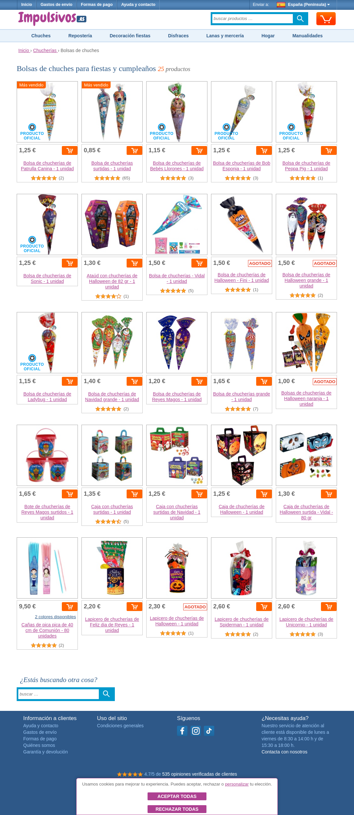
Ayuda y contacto (138, 4)
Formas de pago (97, 4)
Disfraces (178, 35)
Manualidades (307, 35)
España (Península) (303, 4)
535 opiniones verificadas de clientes (199, 774)
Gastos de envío (56, 4)
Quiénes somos (39, 745)
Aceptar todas (176, 796)
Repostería (80, 35)
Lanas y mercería (225, 35)
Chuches (41, 35)
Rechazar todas (176, 809)
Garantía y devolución (45, 751)
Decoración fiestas (130, 35)
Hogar (267, 35)
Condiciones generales (120, 725)
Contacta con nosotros (284, 751)
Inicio (26, 4)
